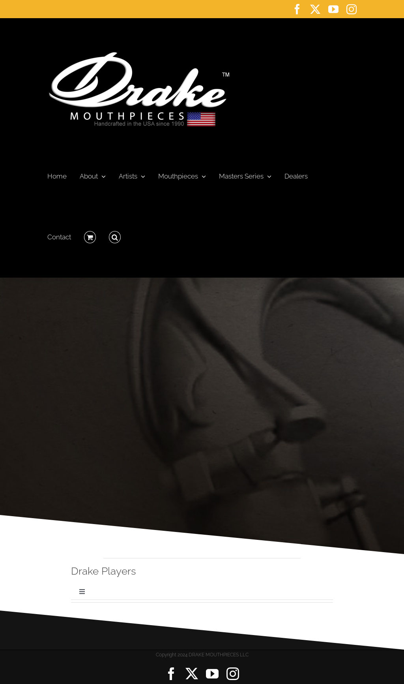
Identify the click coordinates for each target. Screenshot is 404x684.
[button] (115, 235)
